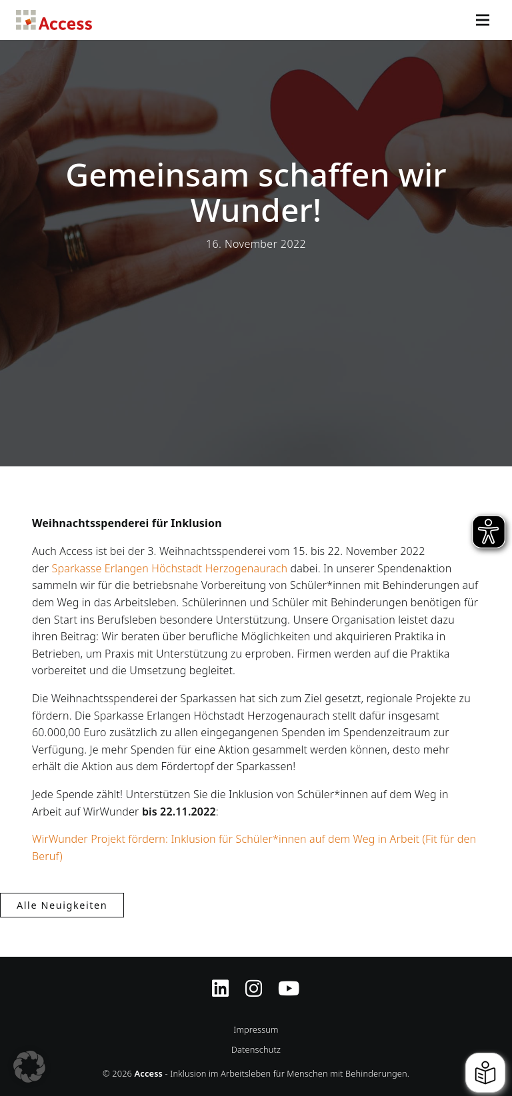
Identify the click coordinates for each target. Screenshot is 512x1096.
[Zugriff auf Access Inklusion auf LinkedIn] (220, 980)
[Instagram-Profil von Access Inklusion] (254, 980)
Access (54, 20)
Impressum (255, 1029)
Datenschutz (256, 1049)
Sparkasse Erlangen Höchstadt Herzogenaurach (170, 568)
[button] (29, 1066)
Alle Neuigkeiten (62, 905)
